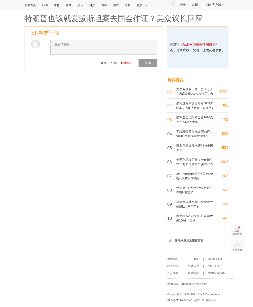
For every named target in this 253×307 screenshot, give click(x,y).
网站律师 (193, 273)
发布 (147, 63)
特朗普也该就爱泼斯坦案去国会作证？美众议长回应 (113, 18)
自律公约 (126, 63)
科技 (92, 5)
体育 (57, 5)
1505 (225, 190)
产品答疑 (173, 273)
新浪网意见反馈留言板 (189, 240)
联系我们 (173, 266)
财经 (68, 5)
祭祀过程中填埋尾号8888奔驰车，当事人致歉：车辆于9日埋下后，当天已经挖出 (194, 108)
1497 (225, 204)
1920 (225, 176)
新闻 (45, 5)
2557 (225, 147)
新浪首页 (30, 5)
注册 (195, 4)
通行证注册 (215, 266)
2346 (225, 162)
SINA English (216, 273)
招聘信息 (193, 266)
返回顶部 (237, 247)
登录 (103, 63)
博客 (104, 5)
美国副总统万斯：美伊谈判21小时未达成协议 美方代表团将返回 (194, 164)
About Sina (215, 258)
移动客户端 (215, 4)
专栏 (128, 5)
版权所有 (211, 300)
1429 (225, 218)
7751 (225, 119)
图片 (116, 5)
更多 (142, 5)
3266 (225, 133)
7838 (225, 105)
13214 (224, 91)
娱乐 (80, 5)
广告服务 (193, 258)
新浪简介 (173, 258)
